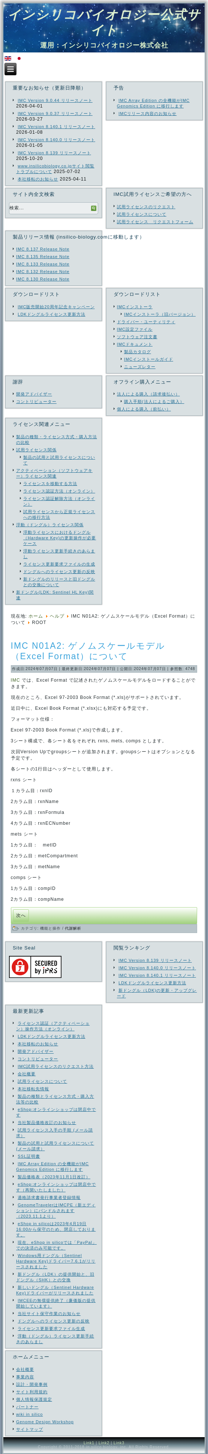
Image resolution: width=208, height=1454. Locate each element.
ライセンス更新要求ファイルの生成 (59, 564)
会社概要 (25, 1369)
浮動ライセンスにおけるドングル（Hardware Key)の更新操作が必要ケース (59, 538)
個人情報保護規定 (34, 1399)
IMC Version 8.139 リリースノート (54, 153)
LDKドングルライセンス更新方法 (51, 314)
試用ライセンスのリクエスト (146, 207)
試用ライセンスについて (141, 214)
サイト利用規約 (32, 1392)
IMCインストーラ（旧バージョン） (160, 314)
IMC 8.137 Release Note (42, 249)
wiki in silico (29, 1414)
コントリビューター (36, 401)
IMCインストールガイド (148, 359)
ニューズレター (140, 366)
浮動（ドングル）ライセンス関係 (50, 524)
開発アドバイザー (34, 394)
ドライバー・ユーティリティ (146, 321)
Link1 (89, 1443)
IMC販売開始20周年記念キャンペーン (56, 307)
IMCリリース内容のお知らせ (147, 113)
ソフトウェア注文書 (137, 336)
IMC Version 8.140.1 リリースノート (56, 126)
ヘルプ (57, 616)
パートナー (27, 1407)
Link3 (119, 1443)
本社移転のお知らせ (38, 179)
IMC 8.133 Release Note (42, 264)
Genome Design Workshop (45, 1422)
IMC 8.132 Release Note (42, 271)
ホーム (35, 616)
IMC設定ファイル (135, 329)
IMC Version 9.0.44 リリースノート (55, 100)
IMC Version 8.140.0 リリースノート (56, 139)
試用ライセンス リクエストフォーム (155, 221)
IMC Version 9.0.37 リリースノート (55, 113)
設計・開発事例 (32, 1384)
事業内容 (25, 1377)
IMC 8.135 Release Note (42, 256)
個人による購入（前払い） (144, 409)
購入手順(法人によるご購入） (154, 401)
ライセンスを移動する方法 (50, 483)
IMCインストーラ (135, 307)
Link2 (104, 1443)
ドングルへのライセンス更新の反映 (59, 571)
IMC (15, 680)
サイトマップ (29, 1429)
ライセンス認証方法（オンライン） (59, 491)
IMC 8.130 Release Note (42, 279)
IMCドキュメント (135, 344)
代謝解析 (73, 928)
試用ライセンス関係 (36, 450)
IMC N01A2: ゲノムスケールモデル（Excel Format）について (88, 651)
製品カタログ (137, 351)
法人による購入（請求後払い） (148, 394)
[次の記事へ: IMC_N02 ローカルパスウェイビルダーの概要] (21, 915)
